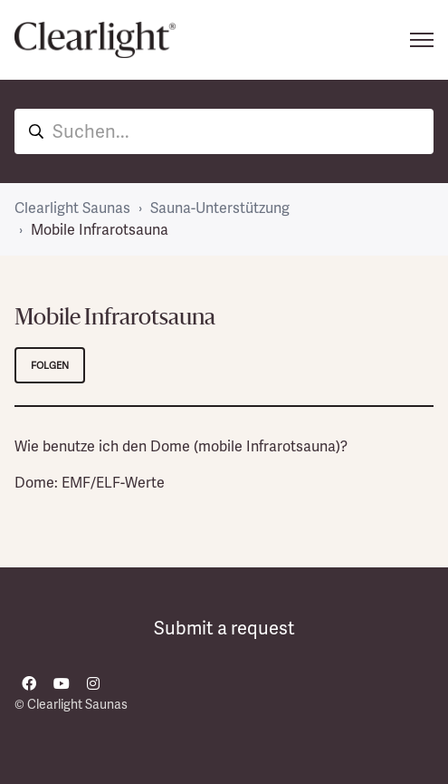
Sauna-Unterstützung (220, 208)
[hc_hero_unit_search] (224, 131)
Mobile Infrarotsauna (99, 229)
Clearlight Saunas (72, 208)
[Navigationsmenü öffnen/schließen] (422, 39)
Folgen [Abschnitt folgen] (50, 365)
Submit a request (224, 628)
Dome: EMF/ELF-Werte (89, 482)
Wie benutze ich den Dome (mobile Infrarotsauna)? (181, 446)
